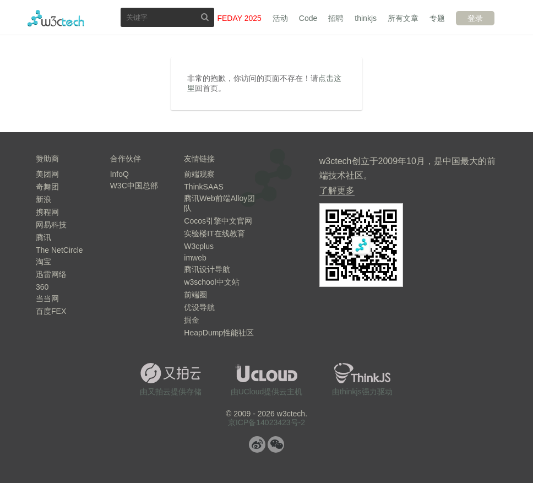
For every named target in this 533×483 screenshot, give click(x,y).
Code (308, 18)
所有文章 (403, 18)
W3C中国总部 (134, 185)
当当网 (47, 298)
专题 (437, 18)
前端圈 (195, 294)
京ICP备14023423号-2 (266, 422)
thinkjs (366, 18)
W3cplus (199, 246)
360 (42, 287)
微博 (257, 444)
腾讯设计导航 (207, 269)
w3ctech (56, 18)
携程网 (47, 212)
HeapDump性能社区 (219, 332)
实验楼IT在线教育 (214, 233)
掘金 (191, 320)
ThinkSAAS (204, 186)
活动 (280, 18)
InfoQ (119, 174)
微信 (276, 444)
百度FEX (51, 311)
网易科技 (51, 224)
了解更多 (337, 190)
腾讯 (43, 237)
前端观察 (199, 174)
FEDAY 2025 (239, 18)
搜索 (205, 16)
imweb (195, 257)
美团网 (47, 174)
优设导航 (199, 307)
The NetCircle (59, 250)
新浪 (43, 199)
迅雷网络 (51, 274)
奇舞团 (47, 186)
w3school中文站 (211, 282)
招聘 (336, 18)
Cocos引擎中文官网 (218, 220)
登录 (475, 18)
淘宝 (43, 261)
